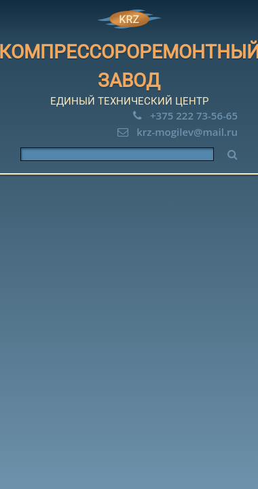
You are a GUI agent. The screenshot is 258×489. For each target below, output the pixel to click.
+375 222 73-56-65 (194, 115)
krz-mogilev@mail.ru (187, 132)
